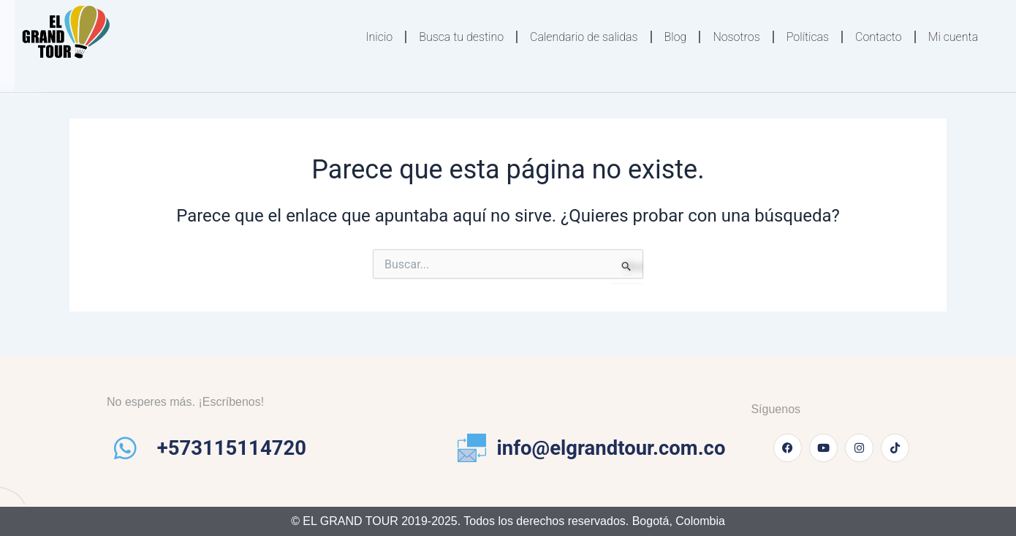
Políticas (807, 37)
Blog (675, 37)
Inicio (379, 37)
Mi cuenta (953, 37)
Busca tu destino (461, 37)
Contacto (878, 37)
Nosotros (736, 37)
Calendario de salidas (584, 37)
